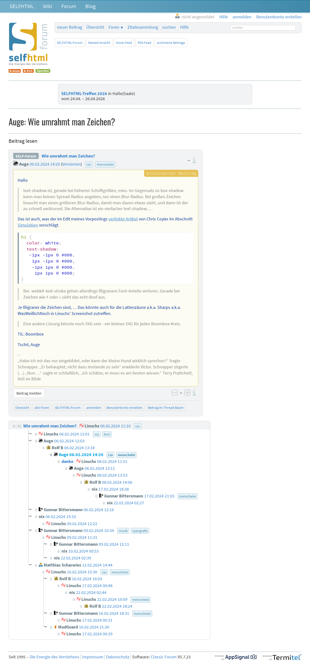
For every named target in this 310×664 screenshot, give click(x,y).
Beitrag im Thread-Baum (166, 407)
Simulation (28, 225)
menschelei (105, 164)
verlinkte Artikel (123, 219)
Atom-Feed (124, 42)
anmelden (93, 407)
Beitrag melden (28, 393)
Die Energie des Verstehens (54, 657)
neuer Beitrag (69, 27)
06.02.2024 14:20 (45, 164)
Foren (114, 27)
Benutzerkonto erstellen (124, 407)
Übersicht (95, 27)
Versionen (71, 164)
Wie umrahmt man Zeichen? (68, 156)
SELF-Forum (25, 156)
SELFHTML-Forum (70, 42)
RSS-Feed (144, 42)
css (89, 164)
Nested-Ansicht (99, 42)
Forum (68, 6)
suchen (169, 27)
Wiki (47, 6)
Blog (90, 6)
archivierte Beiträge (171, 42)
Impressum (92, 657)
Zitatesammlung (142, 27)
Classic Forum (164, 657)
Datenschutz (117, 657)
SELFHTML (22, 6)
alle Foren (42, 407)
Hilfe (184, 27)
